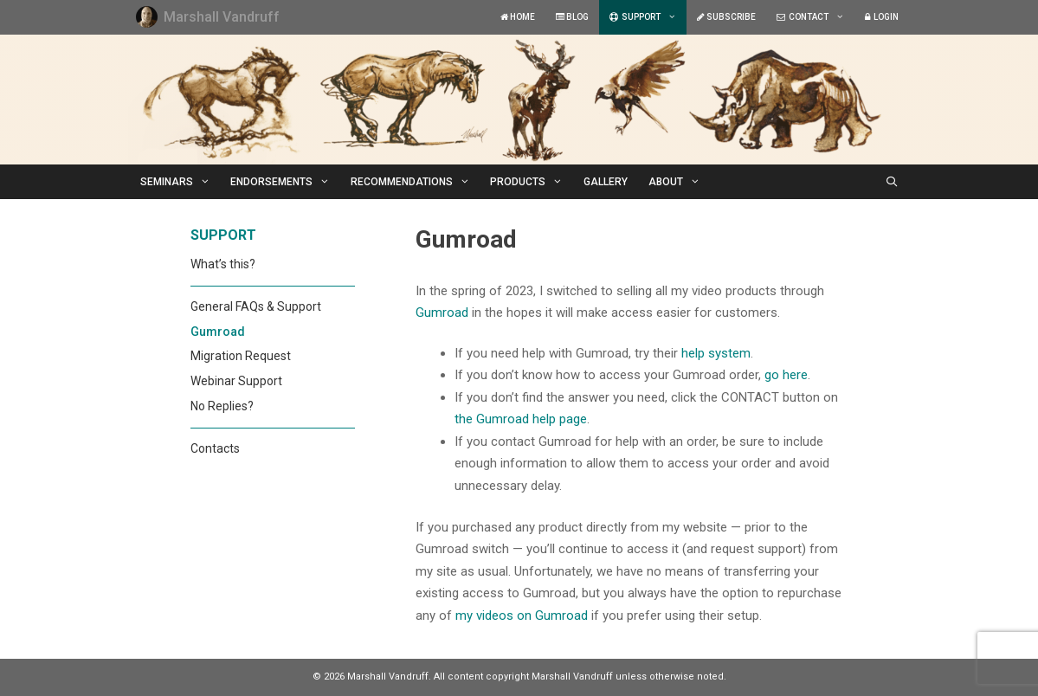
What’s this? (222, 264)
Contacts (215, 448)
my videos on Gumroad (521, 615)
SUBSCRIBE (726, 17)
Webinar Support (236, 381)
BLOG (572, 17)
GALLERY (605, 182)
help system (716, 353)
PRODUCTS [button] (531, 181)
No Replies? (222, 406)
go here (786, 375)
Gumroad (442, 312)
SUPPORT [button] (648, 17)
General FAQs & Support (255, 306)
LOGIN (882, 17)
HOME (517, 17)
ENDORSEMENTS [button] (285, 181)
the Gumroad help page (521, 419)
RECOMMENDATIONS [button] (415, 181)
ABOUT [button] (679, 181)
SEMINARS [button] (180, 181)
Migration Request (240, 356)
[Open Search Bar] (891, 181)
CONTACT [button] (815, 17)
